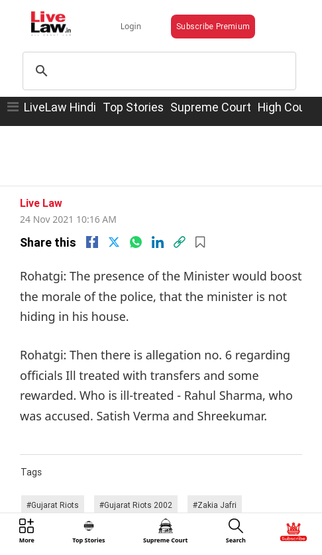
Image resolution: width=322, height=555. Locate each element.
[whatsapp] (136, 242)
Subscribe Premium (213, 26)
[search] (157, 71)
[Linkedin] (158, 242)
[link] (180, 242)
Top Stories (133, 107)
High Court (286, 107)
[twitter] (114, 242)
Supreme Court (210, 107)
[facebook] (92, 242)
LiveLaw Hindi (60, 107)
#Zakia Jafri (215, 505)
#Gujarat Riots (53, 505)
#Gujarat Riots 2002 (135, 505)
